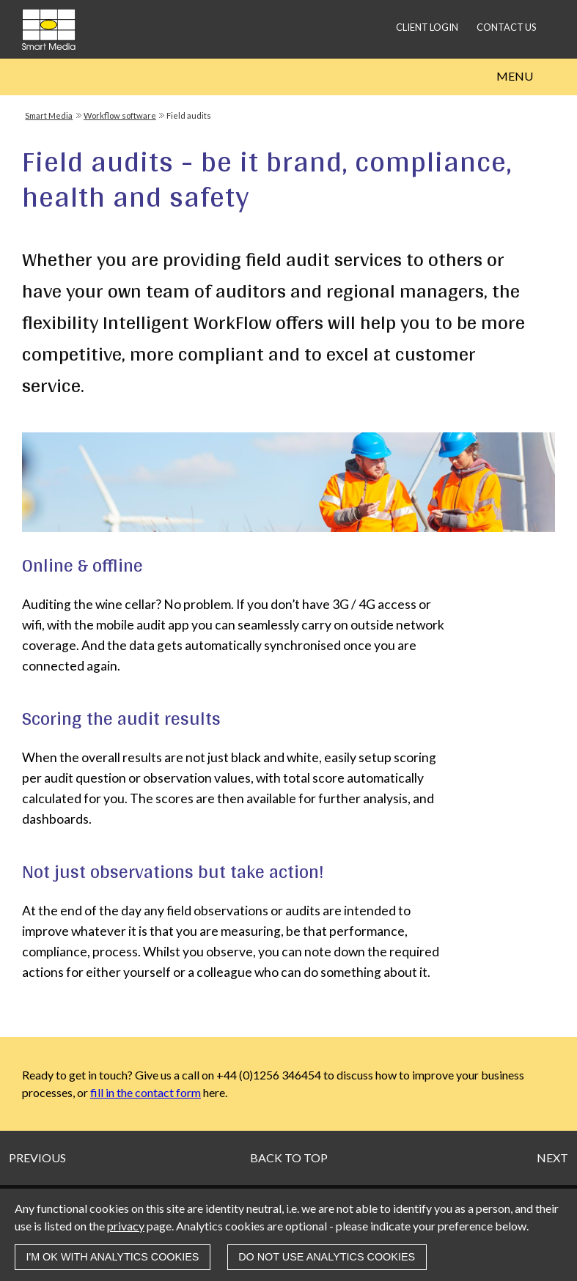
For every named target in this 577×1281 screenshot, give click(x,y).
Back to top (289, 1157)
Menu (514, 76)
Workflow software (120, 115)
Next (552, 1157)
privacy (125, 1226)
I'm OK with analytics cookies (112, 1257)
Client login (427, 27)
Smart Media (49, 115)
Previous (37, 1157)
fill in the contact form (145, 1092)
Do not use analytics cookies (326, 1257)
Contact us (506, 27)
